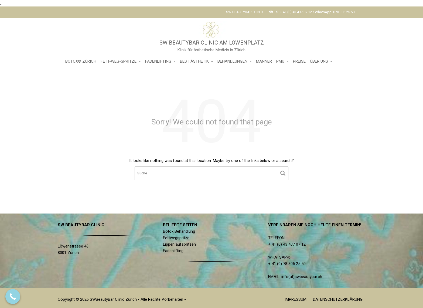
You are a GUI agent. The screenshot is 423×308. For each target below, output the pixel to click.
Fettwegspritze (176, 237)
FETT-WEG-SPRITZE (119, 61)
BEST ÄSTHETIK (194, 61)
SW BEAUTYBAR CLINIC (244, 12)
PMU (280, 61)
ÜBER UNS (319, 61)
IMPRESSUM (295, 299)
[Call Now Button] (12, 296)
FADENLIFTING (158, 61)
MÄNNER (264, 61)
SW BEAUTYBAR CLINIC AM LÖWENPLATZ (211, 42)
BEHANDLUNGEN (232, 61)
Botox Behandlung (179, 231)
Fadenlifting (173, 250)
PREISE (299, 61)
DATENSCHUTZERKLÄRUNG (338, 299)
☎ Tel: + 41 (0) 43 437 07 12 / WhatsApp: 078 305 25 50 (311, 12)
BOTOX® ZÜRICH (80, 61)
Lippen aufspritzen (179, 244)
